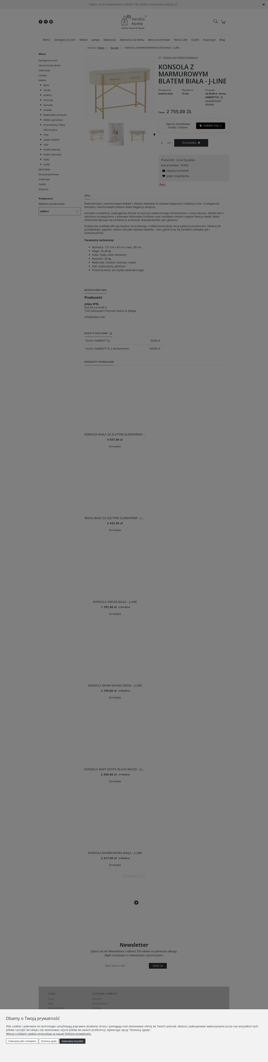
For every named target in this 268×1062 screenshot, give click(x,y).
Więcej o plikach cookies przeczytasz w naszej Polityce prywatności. (49, 1034)
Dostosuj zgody (49, 1041)
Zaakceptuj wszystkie (72, 1041)
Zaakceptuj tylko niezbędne (22, 1041)
